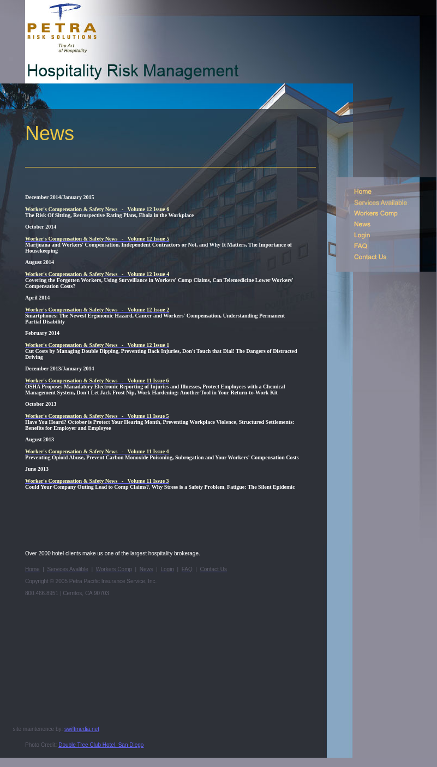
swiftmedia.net (81, 729)
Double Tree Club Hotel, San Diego (100, 745)
